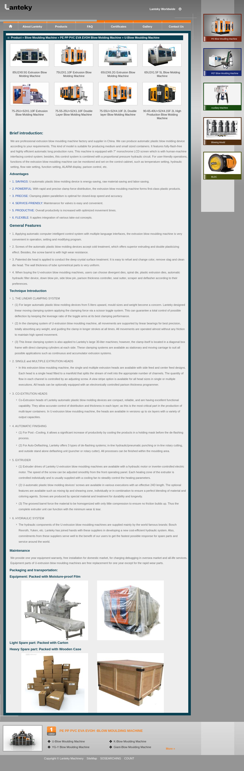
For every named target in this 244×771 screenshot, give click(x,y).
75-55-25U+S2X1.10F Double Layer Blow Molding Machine (73, 112)
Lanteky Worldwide (162, 9)
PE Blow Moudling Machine (224, 39)
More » (170, 748)
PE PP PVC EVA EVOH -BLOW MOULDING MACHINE (101, 731)
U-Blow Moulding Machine (68, 741)
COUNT (129, 758)
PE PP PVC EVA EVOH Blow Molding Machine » (92, 37)
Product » (18, 37)
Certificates (118, 26)
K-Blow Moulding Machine (130, 741)
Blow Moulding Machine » (42, 37)
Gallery (147, 26)
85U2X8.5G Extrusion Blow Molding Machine (30, 74)
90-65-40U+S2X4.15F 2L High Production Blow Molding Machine (162, 114)
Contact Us (176, 26)
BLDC (214, 177)
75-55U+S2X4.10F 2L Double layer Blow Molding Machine (117, 112)
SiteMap (92, 758)
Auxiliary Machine (219, 108)
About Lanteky (32, 26)
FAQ (90, 26)
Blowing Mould (218, 142)
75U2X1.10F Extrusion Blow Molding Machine (74, 74)
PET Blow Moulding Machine (224, 73)
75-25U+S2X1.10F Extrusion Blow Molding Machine (30, 112)
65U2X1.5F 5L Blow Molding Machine (162, 74)
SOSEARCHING (110, 758)
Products (61, 26)
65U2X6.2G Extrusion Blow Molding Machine (118, 74)
